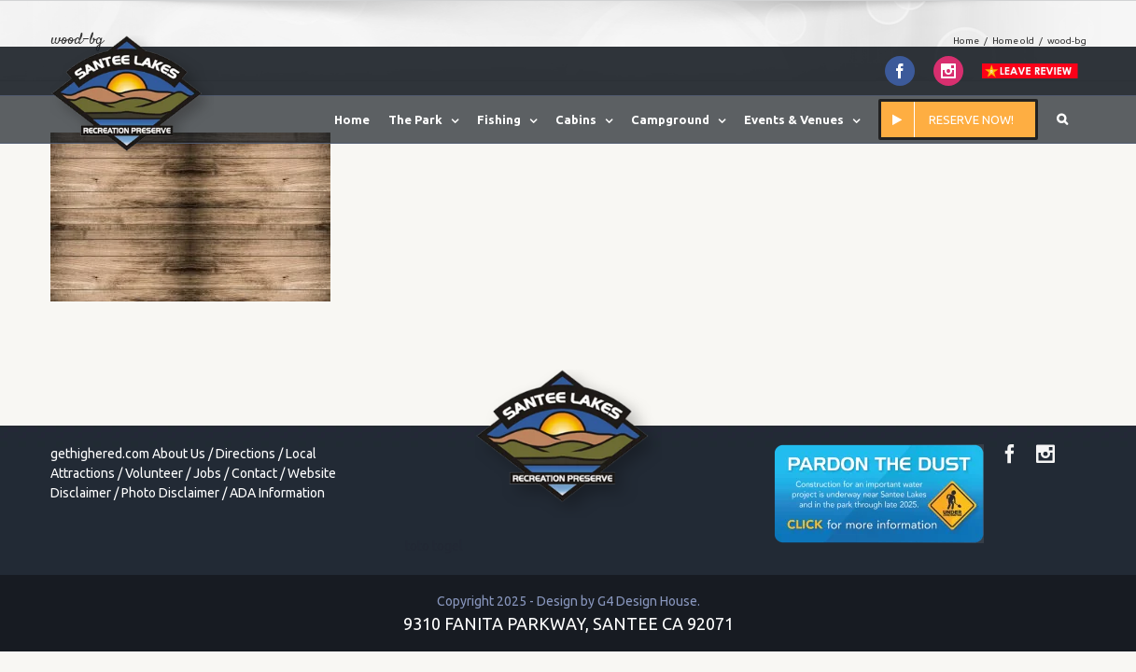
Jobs (207, 473)
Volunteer (154, 473)
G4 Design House (647, 601)
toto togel (434, 546)
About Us (178, 453)
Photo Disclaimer (170, 492)
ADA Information (277, 492)
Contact (254, 473)
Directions (245, 453)
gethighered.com (99, 453)
